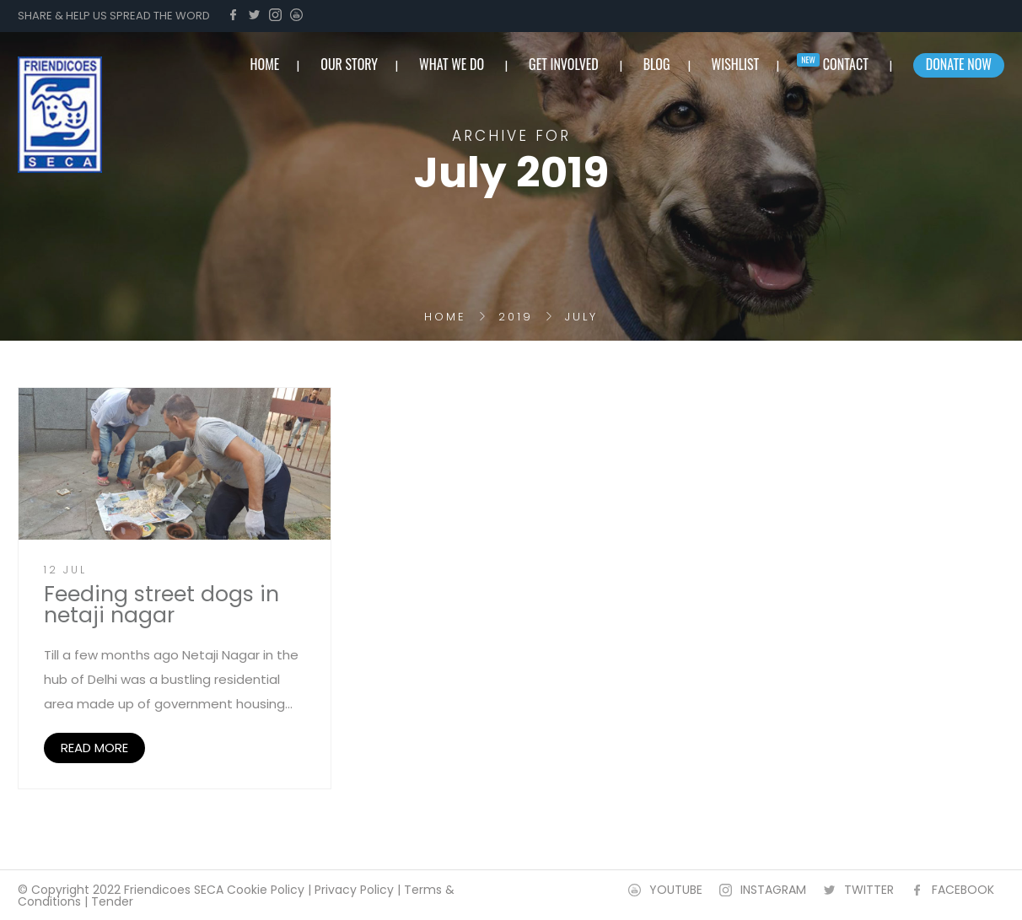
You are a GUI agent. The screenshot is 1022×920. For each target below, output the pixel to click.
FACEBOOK (963, 889)
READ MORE (94, 747)
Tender (112, 901)
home (265, 64)
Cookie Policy (265, 889)
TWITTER (869, 889)
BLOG (656, 64)
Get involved (564, 64)
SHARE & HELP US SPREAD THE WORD (114, 16)
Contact (846, 64)
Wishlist (736, 64)
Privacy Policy (354, 889)
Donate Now (959, 64)
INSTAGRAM (773, 889)
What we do (451, 64)
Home (445, 317)
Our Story (349, 64)
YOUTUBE (675, 889)
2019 (515, 317)
